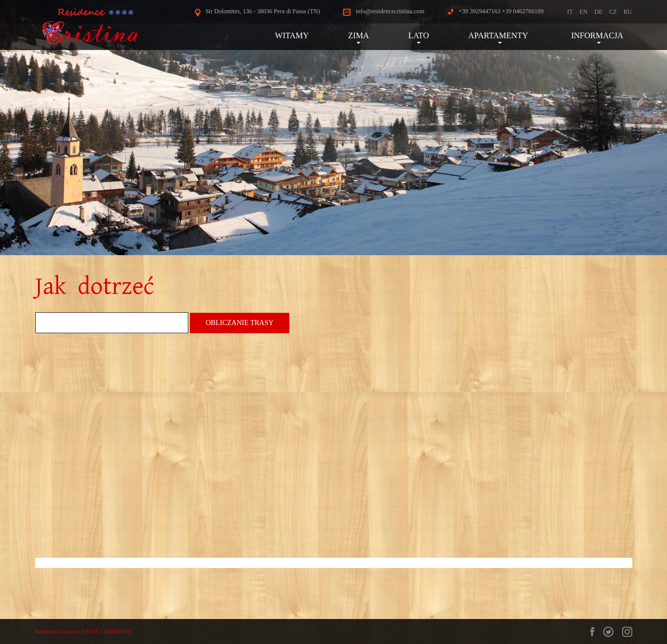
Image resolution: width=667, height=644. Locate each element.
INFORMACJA (599, 35)
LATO (418, 35)
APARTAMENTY (500, 35)
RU (628, 11)
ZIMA (358, 35)
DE (598, 11)
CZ (612, 11)
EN (583, 11)
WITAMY (292, 35)
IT (570, 11)
